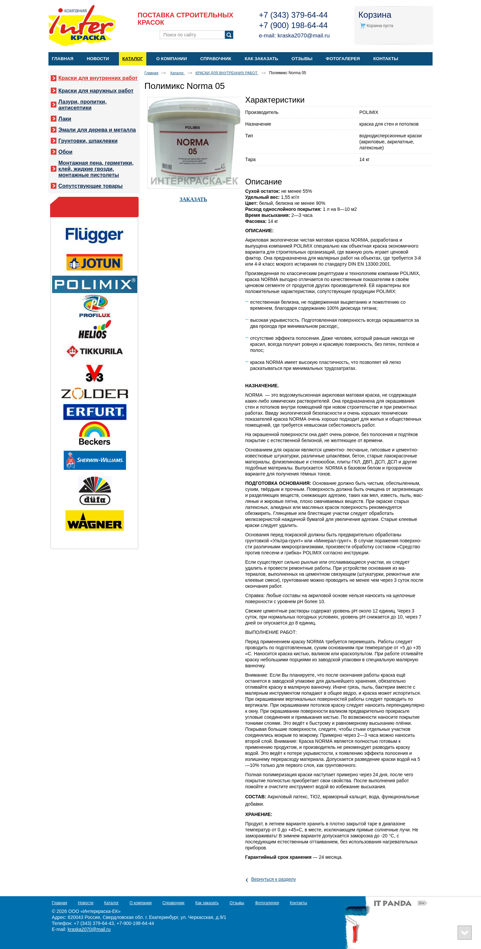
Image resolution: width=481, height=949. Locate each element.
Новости (85, 903)
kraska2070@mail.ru (304, 35)
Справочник (173, 903)
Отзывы (236, 903)
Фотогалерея (267, 903)
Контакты (298, 903)
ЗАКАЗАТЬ (193, 199)
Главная (151, 73)
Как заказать (207, 903)
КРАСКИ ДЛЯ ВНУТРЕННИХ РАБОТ (226, 73)
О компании (141, 903)
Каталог (132, 58)
